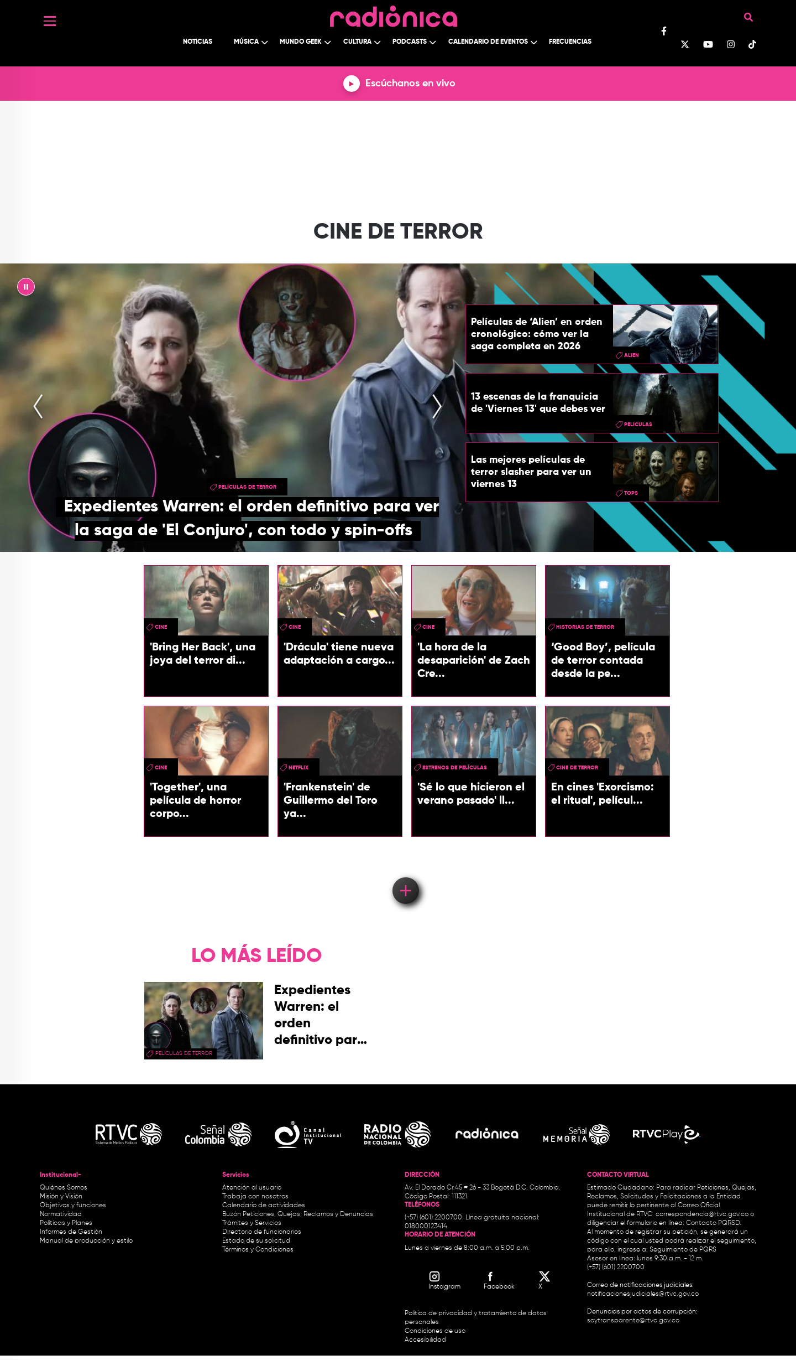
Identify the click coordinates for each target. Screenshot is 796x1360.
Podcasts (409, 42)
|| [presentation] (26, 289)
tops (631, 493)
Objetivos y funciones (73, 1205)
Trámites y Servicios (251, 1223)
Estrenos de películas (454, 768)
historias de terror (585, 627)
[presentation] (38, 408)
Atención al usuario (251, 1188)
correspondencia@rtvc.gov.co (702, 1214)
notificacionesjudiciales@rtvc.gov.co (643, 1294)
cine (161, 627)
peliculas (638, 424)
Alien (631, 355)
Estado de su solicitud (256, 1241)
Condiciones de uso (435, 1331)
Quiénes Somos (63, 1188)
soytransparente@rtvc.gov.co (633, 1320)
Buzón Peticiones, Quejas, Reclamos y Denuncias (297, 1214)
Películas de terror (247, 487)
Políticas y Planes (66, 1223)
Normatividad (61, 1214)
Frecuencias (570, 42)
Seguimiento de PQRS (683, 1250)
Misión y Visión (61, 1196)
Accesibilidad (426, 1340)
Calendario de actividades (263, 1205)
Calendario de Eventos (488, 42)
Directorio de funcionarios (261, 1232)
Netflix (298, 768)
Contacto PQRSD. (713, 1223)
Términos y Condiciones (258, 1250)
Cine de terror (577, 768)
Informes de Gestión (71, 1232)
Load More (405, 874)
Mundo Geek (301, 42)
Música (246, 42)
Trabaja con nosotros (255, 1196)
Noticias (197, 42)
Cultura (357, 42)
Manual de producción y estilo (86, 1241)
